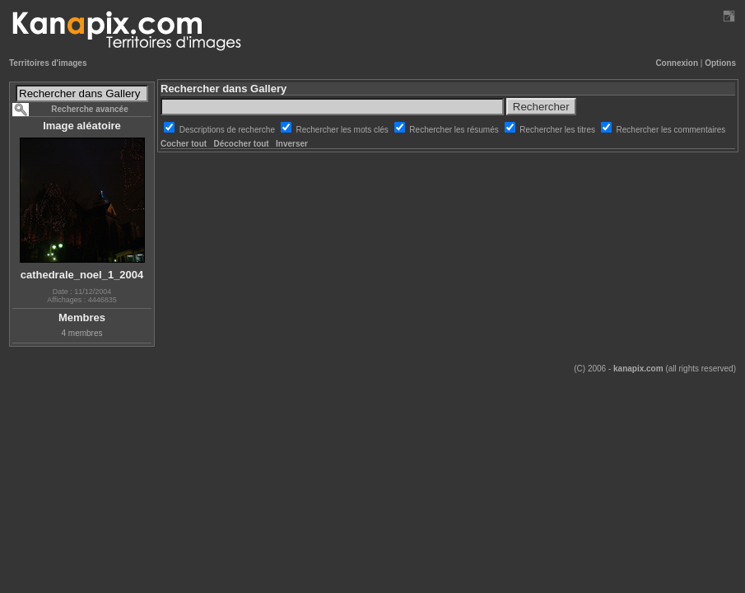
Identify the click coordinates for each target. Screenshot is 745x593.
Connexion (676, 63)
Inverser (292, 143)
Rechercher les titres (558, 129)
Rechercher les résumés (455, 129)
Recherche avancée (89, 109)
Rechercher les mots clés (343, 129)
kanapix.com (638, 368)
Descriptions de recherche (228, 129)
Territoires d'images (47, 63)
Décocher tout (240, 143)
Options (720, 63)
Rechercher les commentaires (671, 129)
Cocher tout (184, 143)
